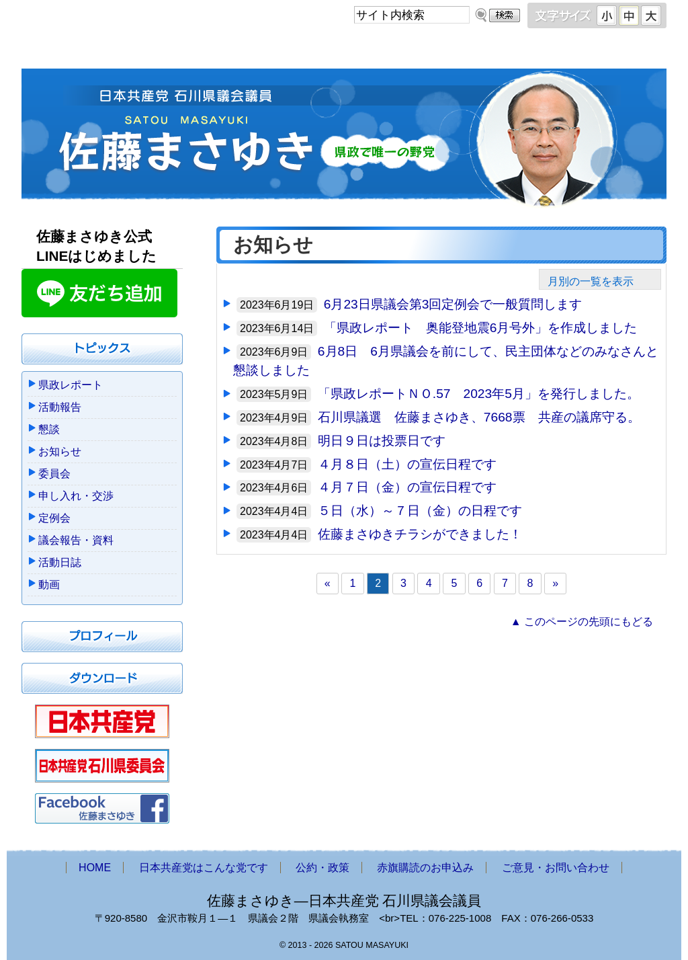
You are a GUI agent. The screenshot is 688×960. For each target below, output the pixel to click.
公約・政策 (350, 52)
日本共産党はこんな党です (211, 52)
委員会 (54, 473)
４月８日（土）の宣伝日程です (407, 464)
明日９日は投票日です (381, 441)
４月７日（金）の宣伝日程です (407, 487)
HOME (76, 52)
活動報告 (59, 407)
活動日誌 (59, 562)
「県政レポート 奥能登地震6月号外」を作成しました (481, 328)
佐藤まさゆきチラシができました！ (420, 534)
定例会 (54, 518)
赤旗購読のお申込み (473, 52)
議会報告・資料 (76, 540)
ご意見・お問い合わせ (602, 52)
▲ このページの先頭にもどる (582, 621)
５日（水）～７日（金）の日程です (420, 511)
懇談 (49, 429)
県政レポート (70, 385)
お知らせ (59, 451)
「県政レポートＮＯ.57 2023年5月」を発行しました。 (479, 394)
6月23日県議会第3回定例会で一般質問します (453, 304)
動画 (49, 584)
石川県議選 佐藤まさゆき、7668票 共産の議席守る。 (479, 417)
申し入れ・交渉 (76, 496)
